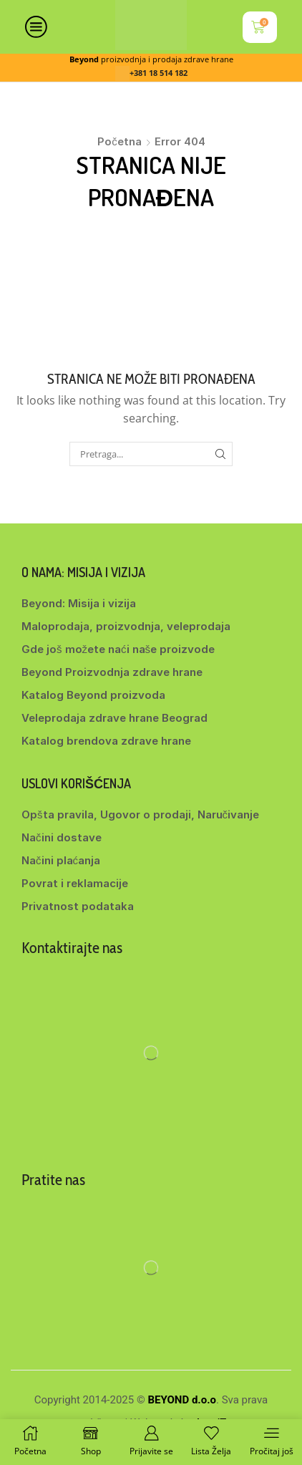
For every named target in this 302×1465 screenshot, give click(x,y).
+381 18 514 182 (158, 73)
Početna (119, 141)
